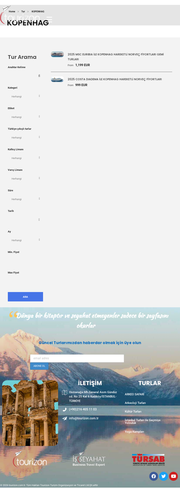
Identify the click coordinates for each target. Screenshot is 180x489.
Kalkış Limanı (15, 149)
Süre (10, 190)
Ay (9, 231)
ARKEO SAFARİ (134, 395)
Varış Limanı (15, 169)
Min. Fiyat (13, 252)
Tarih (11, 210)
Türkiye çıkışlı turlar (19, 128)
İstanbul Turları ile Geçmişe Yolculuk (142, 427)
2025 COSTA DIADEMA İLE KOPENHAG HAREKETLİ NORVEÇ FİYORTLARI (115, 79)
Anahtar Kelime (16, 67)
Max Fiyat (13, 272)
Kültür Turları (133, 415)
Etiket (11, 108)
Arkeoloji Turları (135, 405)
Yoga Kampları (134, 439)
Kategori (12, 87)
